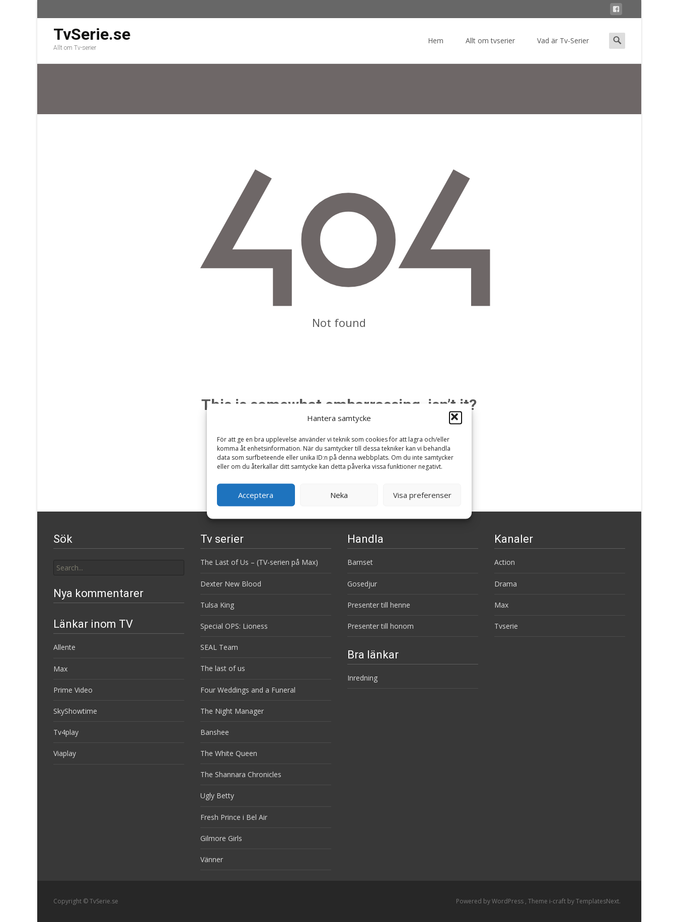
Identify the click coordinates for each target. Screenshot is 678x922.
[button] (455, 418)
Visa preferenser (422, 495)
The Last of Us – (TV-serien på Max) (259, 562)
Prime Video (73, 690)
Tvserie (506, 626)
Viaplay (64, 753)
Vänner (211, 859)
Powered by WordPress (490, 901)
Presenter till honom (380, 626)
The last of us (222, 668)
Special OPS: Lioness (234, 626)
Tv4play (66, 732)
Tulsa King (217, 605)
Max (501, 605)
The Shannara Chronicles (240, 774)
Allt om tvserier (490, 49)
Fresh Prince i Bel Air (233, 817)
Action (504, 562)
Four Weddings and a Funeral (247, 690)
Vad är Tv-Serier (563, 49)
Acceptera (255, 495)
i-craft (558, 901)
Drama (505, 584)
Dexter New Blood (230, 584)
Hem (435, 49)
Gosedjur (362, 584)
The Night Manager (232, 711)
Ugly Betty (217, 795)
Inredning (362, 678)
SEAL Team (219, 647)
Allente (64, 647)
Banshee (214, 732)
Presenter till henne (378, 605)
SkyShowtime (75, 711)
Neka (339, 495)
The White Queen (228, 753)
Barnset (360, 562)
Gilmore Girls (221, 838)
